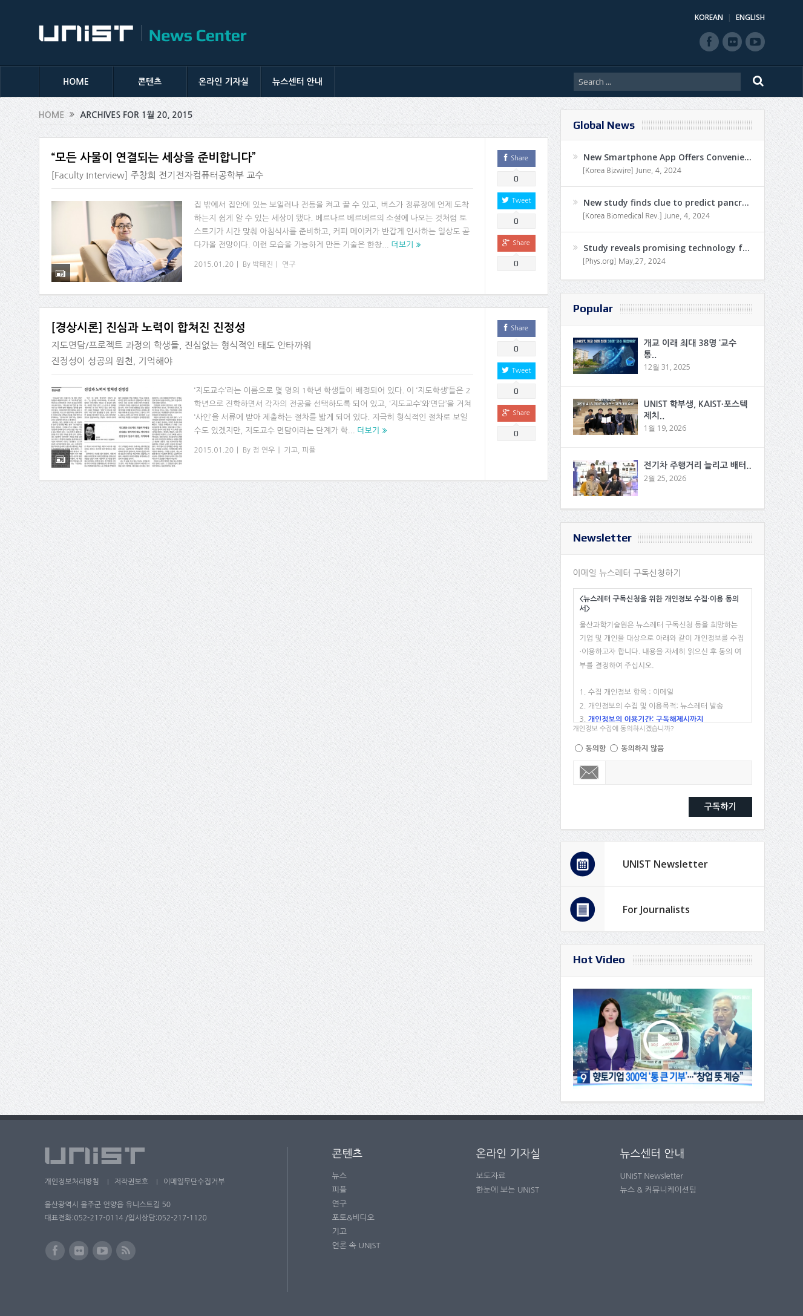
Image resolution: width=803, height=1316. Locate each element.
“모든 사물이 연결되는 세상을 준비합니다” (153, 157)
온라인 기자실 (223, 81)
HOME (76, 81)
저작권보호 (131, 1181)
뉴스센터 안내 (297, 81)
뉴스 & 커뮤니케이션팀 (658, 1190)
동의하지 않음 (642, 748)
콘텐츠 (150, 81)
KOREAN (709, 17)
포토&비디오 (353, 1218)
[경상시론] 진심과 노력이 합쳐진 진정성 (148, 325)
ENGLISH (750, 17)
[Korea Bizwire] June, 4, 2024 (632, 170)
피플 (309, 447)
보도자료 (491, 1176)
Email (590, 772)
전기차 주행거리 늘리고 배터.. (698, 465)
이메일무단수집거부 (194, 1181)
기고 (291, 447)
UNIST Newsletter (665, 864)
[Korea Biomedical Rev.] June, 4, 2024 (646, 216)
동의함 (596, 748)
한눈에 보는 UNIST (508, 1190)
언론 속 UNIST (356, 1245)
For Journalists (656, 909)
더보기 (402, 245)
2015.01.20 (214, 264)
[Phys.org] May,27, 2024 (624, 261)
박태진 (262, 264)
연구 (289, 264)
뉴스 (339, 1176)
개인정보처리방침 (72, 1181)
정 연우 (263, 447)
